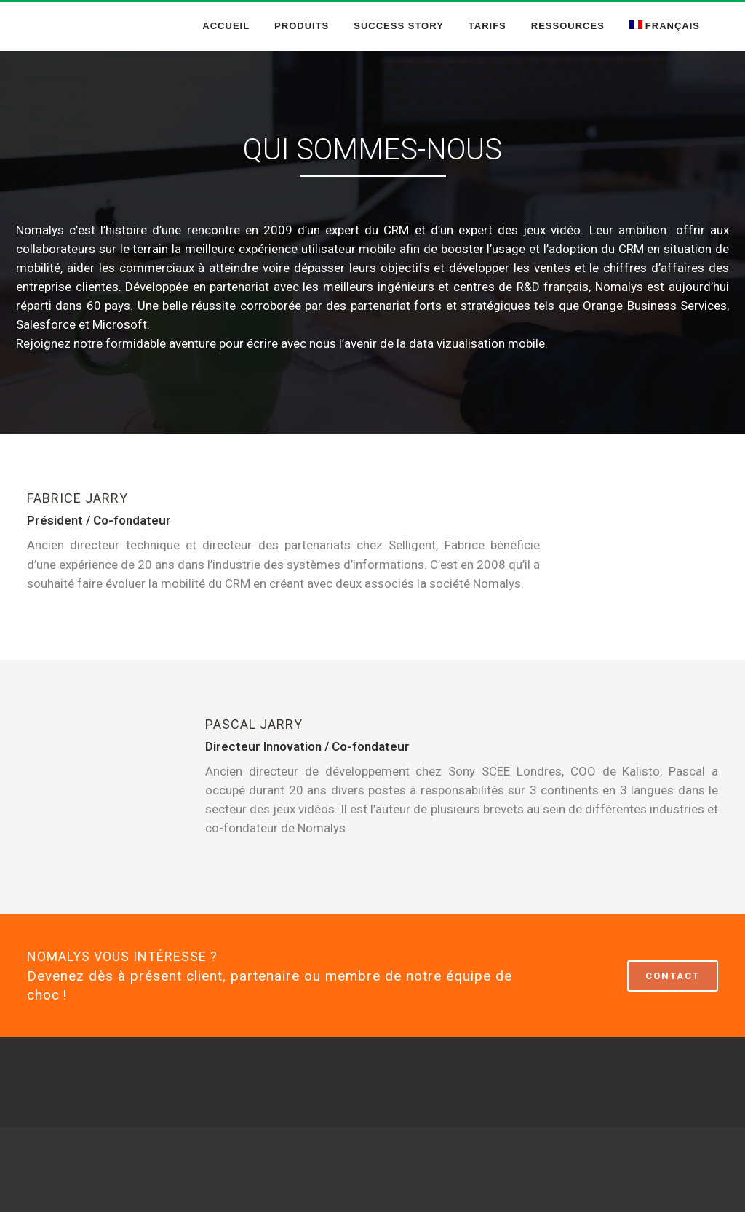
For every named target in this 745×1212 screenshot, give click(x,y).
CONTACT (672, 975)
